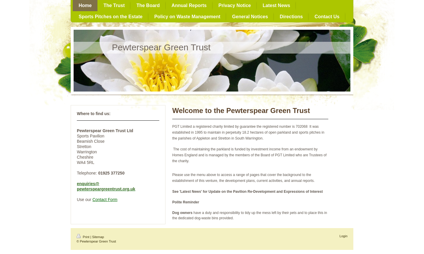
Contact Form (104, 199)
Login (343, 236)
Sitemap (98, 237)
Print (83, 237)
